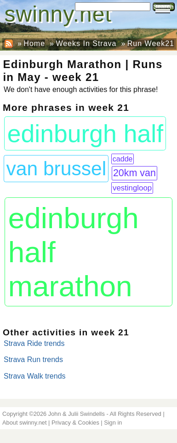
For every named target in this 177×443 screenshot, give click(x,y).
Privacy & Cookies (75, 422)
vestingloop (132, 188)
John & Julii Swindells (76, 413)
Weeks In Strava (86, 43)
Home (34, 43)
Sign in (113, 422)
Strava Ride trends (34, 343)
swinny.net (58, 14)
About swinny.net (24, 422)
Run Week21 (150, 43)
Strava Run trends (33, 359)
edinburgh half (85, 133)
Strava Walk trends (35, 376)
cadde (123, 159)
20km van (134, 172)
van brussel (56, 168)
